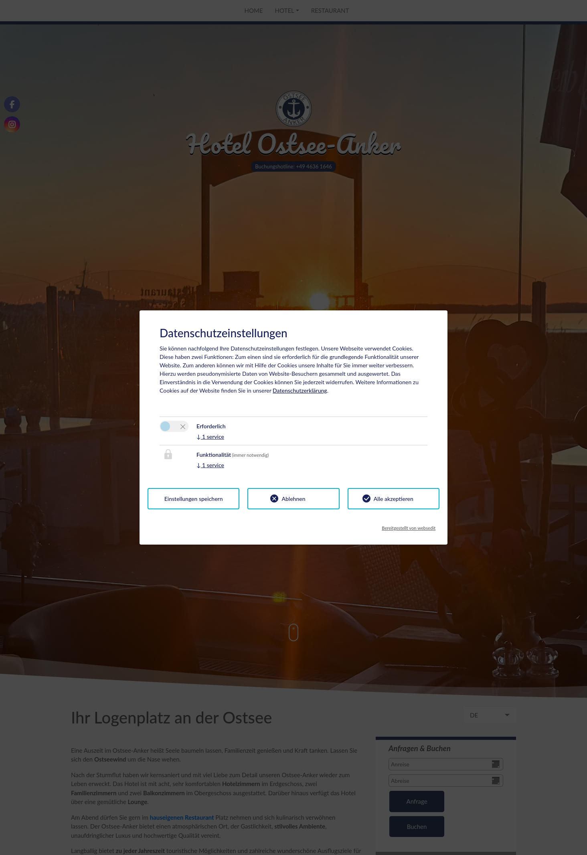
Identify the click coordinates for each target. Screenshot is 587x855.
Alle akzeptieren (393, 498)
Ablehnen (293, 498)
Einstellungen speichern (193, 498)
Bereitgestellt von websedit (408, 525)
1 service (210, 436)
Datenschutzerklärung (300, 390)
